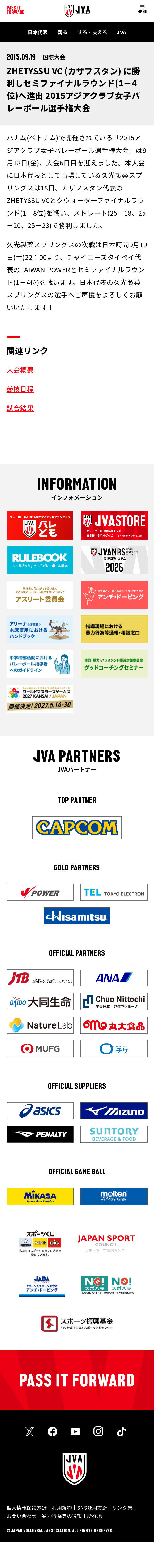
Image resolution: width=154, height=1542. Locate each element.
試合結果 (20, 408)
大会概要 (20, 369)
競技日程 (20, 388)
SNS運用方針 (92, 1507)
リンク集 (122, 1507)
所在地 (94, 1515)
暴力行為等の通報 (62, 1515)
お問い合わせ (22, 1515)
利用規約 (62, 1507)
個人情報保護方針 (27, 1507)
